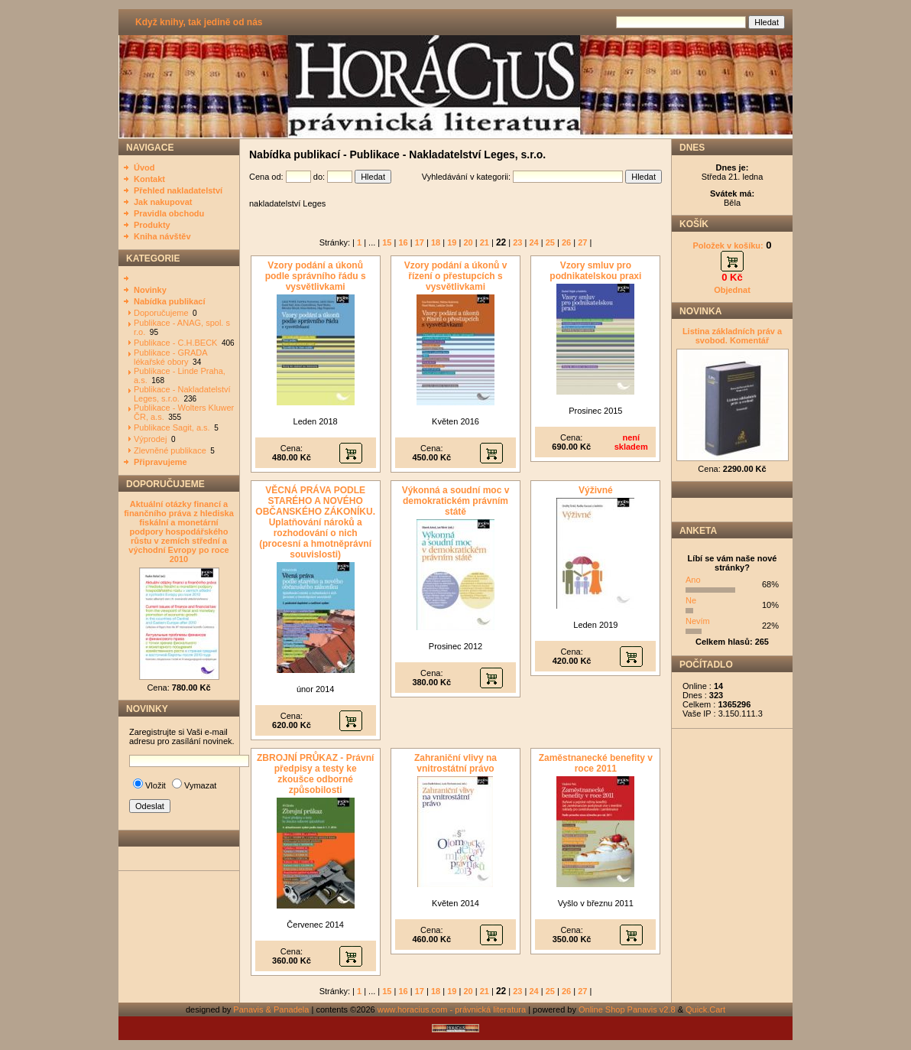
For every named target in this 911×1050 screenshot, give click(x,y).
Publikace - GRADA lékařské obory (170, 357)
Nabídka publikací (170, 301)
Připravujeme (160, 461)
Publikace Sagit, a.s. (172, 427)
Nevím (698, 621)
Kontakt (149, 179)
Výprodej (150, 439)
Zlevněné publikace (170, 450)
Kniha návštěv (162, 236)
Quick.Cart (705, 1009)
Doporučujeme (161, 312)
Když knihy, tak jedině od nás (198, 22)
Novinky (150, 289)
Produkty (152, 224)
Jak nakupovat (163, 201)
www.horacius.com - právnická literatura (452, 1009)
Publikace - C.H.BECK (175, 342)
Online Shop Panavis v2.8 (627, 1009)
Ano (693, 579)
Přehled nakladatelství (178, 190)
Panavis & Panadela (272, 1009)
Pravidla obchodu (169, 213)
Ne (691, 600)
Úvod (144, 167)
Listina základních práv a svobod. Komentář (732, 336)
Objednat (732, 289)
